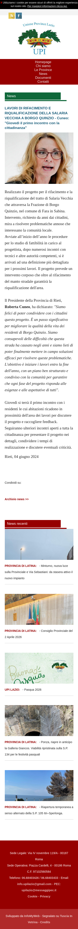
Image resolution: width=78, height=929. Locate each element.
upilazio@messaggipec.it (39, 890)
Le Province (43, 70)
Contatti (43, 81)
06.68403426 (31, 877)
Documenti (43, 77)
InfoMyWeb (32, 916)
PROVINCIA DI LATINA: (21, 565)
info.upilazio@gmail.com (34, 884)
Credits (45, 922)
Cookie (32, 896)
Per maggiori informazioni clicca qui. (47, 6)
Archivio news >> (17, 499)
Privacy (45, 896)
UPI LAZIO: (12, 689)
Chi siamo (43, 66)
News (43, 74)
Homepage (43, 62)
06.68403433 (49, 877)
